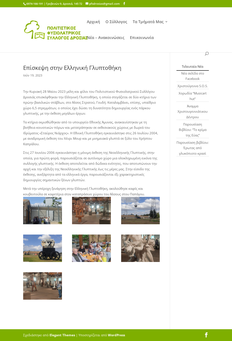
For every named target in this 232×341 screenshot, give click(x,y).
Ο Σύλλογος (116, 22)
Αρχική (93, 22)
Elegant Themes (62, 335)
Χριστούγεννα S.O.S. (193, 86)
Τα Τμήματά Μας (148, 22)
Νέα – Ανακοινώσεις (105, 38)
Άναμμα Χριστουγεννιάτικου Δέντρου (193, 111)
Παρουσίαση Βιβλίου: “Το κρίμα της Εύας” (192, 129)
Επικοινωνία (142, 38)
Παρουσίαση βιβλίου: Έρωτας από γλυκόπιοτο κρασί (192, 148)
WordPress (116, 335)
